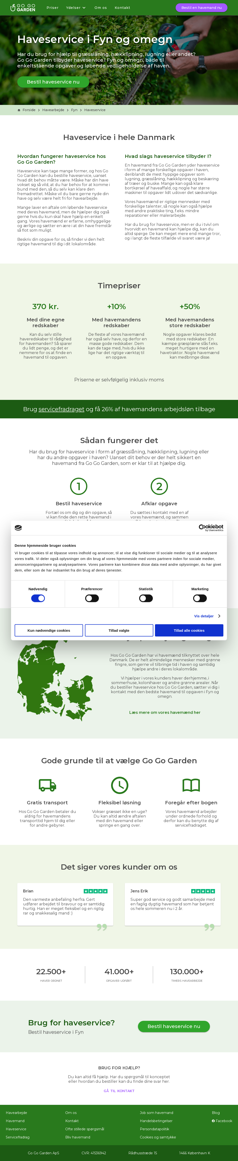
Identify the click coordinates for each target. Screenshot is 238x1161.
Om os (101, 8)
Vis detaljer (204, 616)
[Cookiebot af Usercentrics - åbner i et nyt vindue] (202, 527)
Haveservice (95, 110)
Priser (53, 8)
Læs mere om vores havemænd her (165, 712)
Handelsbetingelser (156, 1121)
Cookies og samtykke (158, 1137)
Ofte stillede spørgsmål (84, 1129)
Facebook (222, 1121)
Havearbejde (53, 110)
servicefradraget (61, 409)
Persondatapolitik (154, 1129)
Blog (216, 1113)
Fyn (74, 110)
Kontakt (122, 8)
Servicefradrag (18, 1137)
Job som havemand (156, 1113)
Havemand (15, 1121)
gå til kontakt (119, 1090)
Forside (26, 110)
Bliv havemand (77, 1137)
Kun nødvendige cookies (49, 630)
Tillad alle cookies (189, 630)
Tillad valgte (119, 630)
